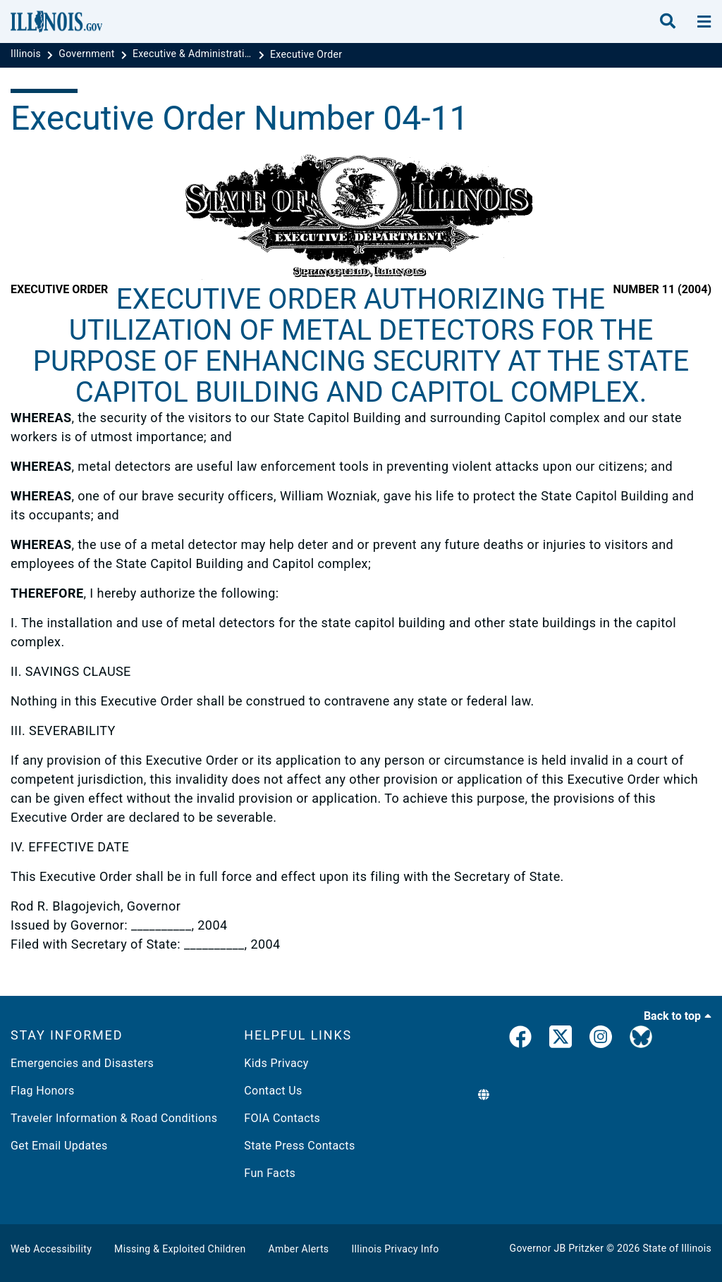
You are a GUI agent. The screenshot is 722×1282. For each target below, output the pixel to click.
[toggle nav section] (704, 22)
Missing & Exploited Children (179, 1249)
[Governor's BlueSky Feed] (641, 1039)
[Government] (88, 54)
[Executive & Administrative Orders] (194, 54)
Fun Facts (269, 1173)
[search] (667, 22)
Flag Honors (43, 1090)
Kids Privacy (276, 1063)
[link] (520, 1039)
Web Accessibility (51, 1249)
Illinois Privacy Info (395, 1249)
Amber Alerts (299, 1249)
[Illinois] (27, 54)
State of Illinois (676, 1248)
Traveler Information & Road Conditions (114, 1118)
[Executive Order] (306, 54)
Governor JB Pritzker (557, 1248)
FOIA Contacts (282, 1118)
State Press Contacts (299, 1145)
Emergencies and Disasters (82, 1063)
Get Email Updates (59, 1145)
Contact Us (273, 1090)
